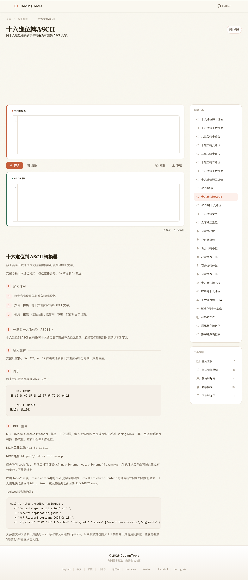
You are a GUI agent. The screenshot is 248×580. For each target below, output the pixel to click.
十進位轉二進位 (208, 162)
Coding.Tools (28, 6)
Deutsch (147, 569)
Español (163, 569)
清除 (32, 165)
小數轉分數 (205, 239)
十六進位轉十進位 (209, 119)
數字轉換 (23, 19)
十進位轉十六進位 (209, 128)
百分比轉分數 (207, 265)
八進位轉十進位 (208, 136)
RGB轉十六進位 (208, 291)
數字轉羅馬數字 (208, 334)
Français (131, 569)
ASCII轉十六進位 (208, 205)
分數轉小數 (205, 231)
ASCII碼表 (204, 188)
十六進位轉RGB (208, 282)
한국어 (116, 569)
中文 (79, 569)
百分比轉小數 (207, 248)
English (66, 569)
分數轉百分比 (207, 274)
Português (180, 569)
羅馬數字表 (205, 317)
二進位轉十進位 (208, 154)
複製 (160, 165)
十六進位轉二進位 (209, 179)
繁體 (90, 569)
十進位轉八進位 (208, 145)
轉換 (14, 165)
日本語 (102, 569)
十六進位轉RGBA (209, 300)
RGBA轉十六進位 (209, 308)
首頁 (8, 19)
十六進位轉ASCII (209, 196)
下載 (177, 165)
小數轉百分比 (207, 257)
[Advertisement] (124, 71)
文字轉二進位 (207, 222)
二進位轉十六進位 (209, 171)
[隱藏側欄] (234, 30)
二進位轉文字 (207, 214)
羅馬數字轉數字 (208, 325)
